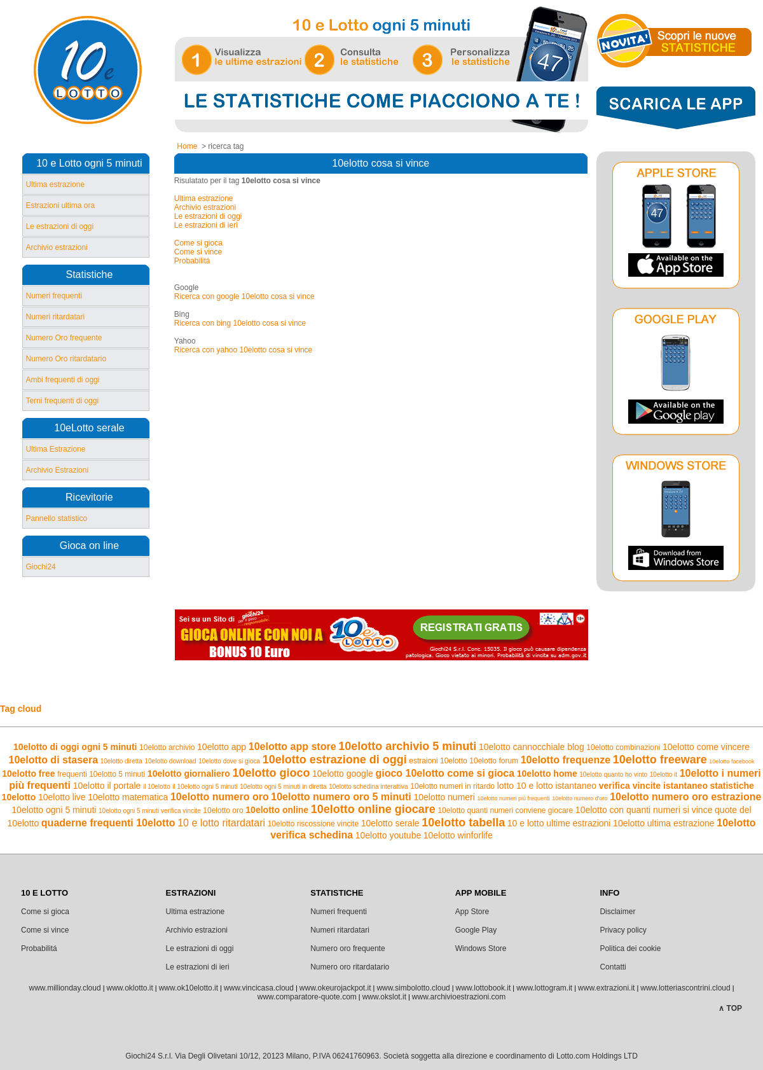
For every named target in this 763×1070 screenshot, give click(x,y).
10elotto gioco (271, 773)
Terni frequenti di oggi (62, 400)
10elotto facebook (731, 761)
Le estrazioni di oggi (59, 226)
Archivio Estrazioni (56, 470)
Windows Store (481, 948)
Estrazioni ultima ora (60, 205)
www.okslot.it (384, 996)
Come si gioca (198, 243)
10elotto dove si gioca (229, 761)
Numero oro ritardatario (349, 966)
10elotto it (663, 774)
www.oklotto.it (129, 987)
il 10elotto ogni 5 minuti (204, 786)
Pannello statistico (56, 518)
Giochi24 (40, 566)
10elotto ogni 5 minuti (53, 810)
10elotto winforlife (458, 835)
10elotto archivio (167, 747)
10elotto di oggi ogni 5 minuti (75, 747)
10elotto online (276, 810)
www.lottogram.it (544, 987)
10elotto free (28, 773)
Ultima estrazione (55, 184)
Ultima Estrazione (55, 449)
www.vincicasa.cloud (259, 987)
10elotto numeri (444, 797)
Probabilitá (192, 260)
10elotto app (221, 747)
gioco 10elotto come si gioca (444, 773)
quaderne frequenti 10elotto (108, 822)
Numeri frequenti (53, 295)
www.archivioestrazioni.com (458, 996)
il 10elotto (156, 786)
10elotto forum (493, 760)
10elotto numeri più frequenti (514, 798)
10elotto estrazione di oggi (335, 759)
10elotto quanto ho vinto (613, 774)
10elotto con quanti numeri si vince (644, 810)
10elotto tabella (463, 822)
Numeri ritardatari (55, 316)
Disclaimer (617, 911)
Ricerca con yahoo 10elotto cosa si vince (243, 349)
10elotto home (547, 773)
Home (187, 146)
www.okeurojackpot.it (335, 987)
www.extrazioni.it (606, 987)
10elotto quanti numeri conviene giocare (505, 810)
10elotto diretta (121, 761)
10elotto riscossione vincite (313, 823)
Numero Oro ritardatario (65, 358)
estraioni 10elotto (438, 760)
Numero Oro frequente (63, 337)
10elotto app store (292, 746)
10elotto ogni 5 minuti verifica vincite (150, 810)
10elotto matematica (128, 797)
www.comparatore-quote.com (307, 996)
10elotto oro (223, 810)
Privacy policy (623, 930)
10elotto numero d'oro (579, 798)
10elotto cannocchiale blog (531, 747)
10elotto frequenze (565, 759)
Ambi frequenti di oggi (62, 379)
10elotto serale (390, 823)
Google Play (476, 930)
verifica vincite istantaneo (653, 786)
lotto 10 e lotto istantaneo (546, 786)
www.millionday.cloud (64, 987)
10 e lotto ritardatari (221, 822)
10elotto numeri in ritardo (452, 786)
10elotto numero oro (219, 796)
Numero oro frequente (347, 948)
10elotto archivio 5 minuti (407, 746)
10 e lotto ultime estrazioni (559, 823)
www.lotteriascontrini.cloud (685, 987)
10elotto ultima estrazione (664, 823)
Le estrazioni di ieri (206, 225)
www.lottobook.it (483, 987)
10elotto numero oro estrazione (685, 796)
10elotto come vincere (706, 747)
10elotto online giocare (373, 809)
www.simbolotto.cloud (413, 987)
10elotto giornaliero (189, 773)
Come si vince (198, 251)
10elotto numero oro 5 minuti (341, 796)
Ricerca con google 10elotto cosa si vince (244, 296)
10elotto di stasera (54, 759)
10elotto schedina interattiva (368, 786)
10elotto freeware (660, 759)
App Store (472, 911)
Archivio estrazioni (56, 247)
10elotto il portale (107, 786)
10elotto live (62, 797)
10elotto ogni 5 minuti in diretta (283, 786)
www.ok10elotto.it (188, 987)
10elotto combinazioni (623, 747)
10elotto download (170, 761)
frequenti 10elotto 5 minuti (101, 774)
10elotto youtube (388, 835)
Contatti (613, 966)
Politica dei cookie (630, 948)
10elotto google (342, 773)
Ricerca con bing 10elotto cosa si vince (240, 323)
